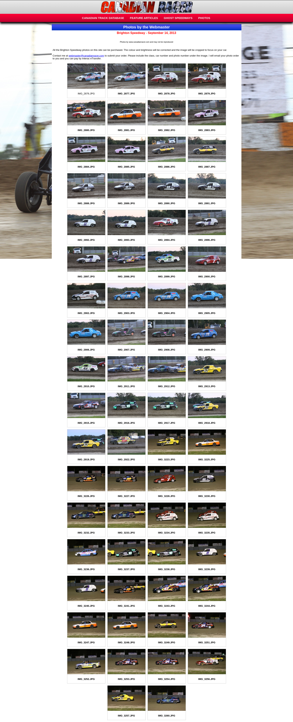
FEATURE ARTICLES (144, 18)
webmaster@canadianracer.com (86, 55)
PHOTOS (204, 18)
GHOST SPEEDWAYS (178, 18)
